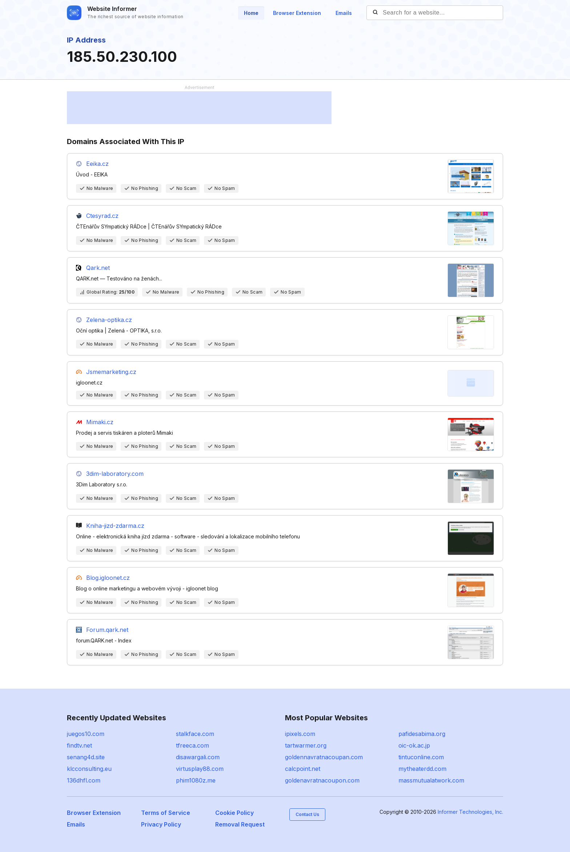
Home (251, 13)
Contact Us (307, 814)
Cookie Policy (234, 812)
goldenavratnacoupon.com (322, 780)
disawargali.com (198, 757)
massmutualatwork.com (431, 780)
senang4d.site (86, 757)
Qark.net (98, 267)
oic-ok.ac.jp (414, 745)
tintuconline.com (421, 757)
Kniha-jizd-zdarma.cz (115, 525)
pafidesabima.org (421, 733)
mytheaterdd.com (422, 768)
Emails (344, 13)
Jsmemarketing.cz (111, 371)
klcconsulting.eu (89, 768)
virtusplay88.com (200, 768)
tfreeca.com (192, 745)
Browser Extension (297, 13)
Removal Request (240, 824)
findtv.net (79, 745)
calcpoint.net (302, 768)
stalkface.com (195, 733)
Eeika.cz (97, 163)
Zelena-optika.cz (109, 319)
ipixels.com (300, 733)
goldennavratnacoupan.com (324, 757)
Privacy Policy (161, 824)
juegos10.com (85, 733)
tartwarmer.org (305, 745)
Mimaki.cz (99, 422)
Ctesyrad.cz (102, 215)
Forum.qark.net (107, 629)
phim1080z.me (196, 780)
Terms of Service (165, 812)
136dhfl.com (83, 780)
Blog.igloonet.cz (108, 577)
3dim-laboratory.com (115, 473)
